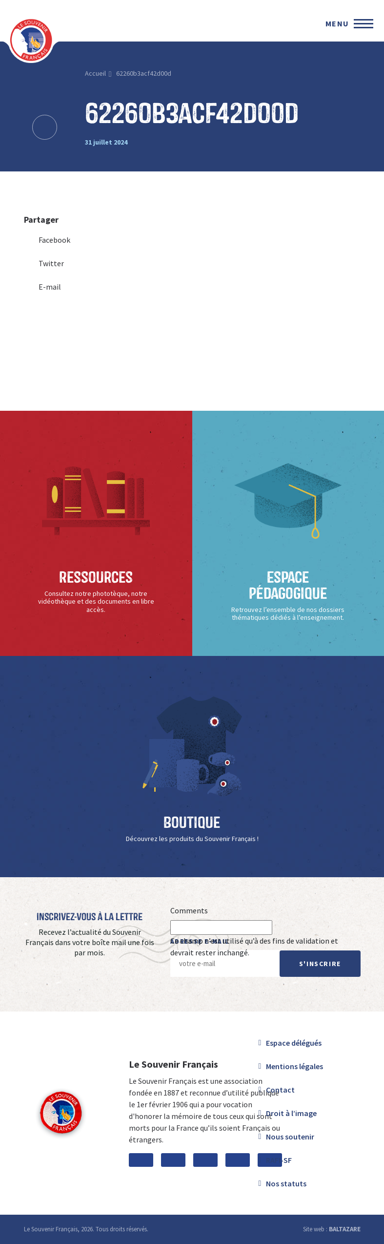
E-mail (42, 287)
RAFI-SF (279, 1160)
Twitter (44, 263)
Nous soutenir (290, 1136)
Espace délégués (294, 1043)
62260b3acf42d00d (143, 73)
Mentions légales (294, 1066)
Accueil (95, 73)
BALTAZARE (345, 1229)
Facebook (47, 240)
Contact (280, 1090)
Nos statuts (286, 1183)
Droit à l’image (291, 1113)
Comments (189, 910)
